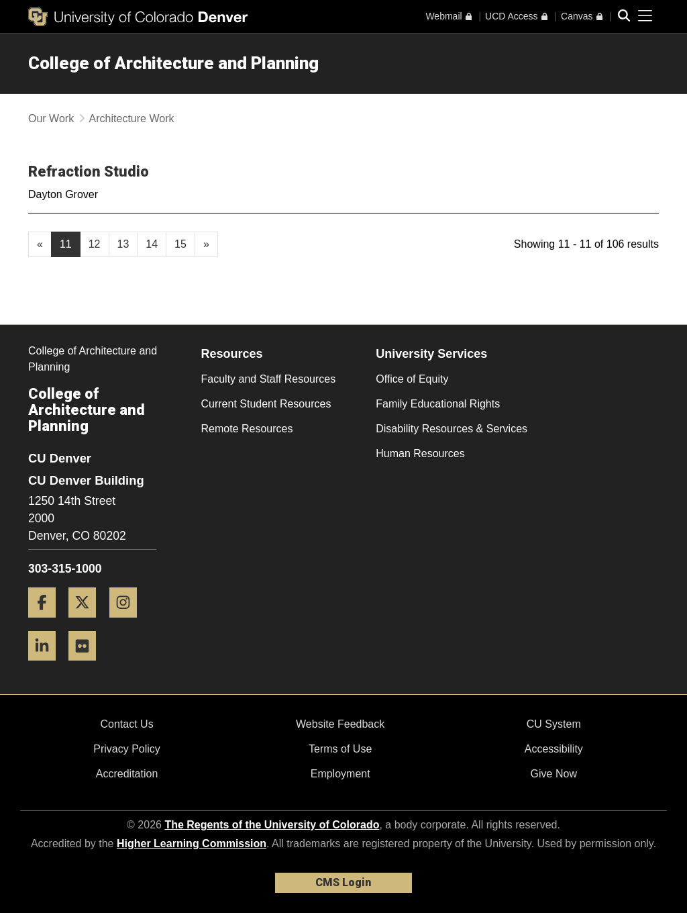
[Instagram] (128, 622)
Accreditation (127, 773)
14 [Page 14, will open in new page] (152, 244)
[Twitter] (87, 622)
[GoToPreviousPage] (40, 244)
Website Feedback (340, 724)
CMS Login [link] (343, 882)
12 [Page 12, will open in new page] (95, 244)
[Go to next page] (206, 244)
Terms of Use (340, 749)
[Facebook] (47, 622)
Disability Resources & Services (451, 428)
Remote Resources (247, 428)
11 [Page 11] (66, 244)
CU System (554, 724)
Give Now (554, 773)
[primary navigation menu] (645, 16)
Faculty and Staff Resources (268, 379)
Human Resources (420, 453)
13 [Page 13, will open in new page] (123, 244)
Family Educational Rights (438, 404)
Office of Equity (412, 379)
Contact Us (126, 724)
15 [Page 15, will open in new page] (180, 244)
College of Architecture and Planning (173, 63)
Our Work (51, 118)
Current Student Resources (266, 404)
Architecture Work (131, 118)
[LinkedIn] (47, 665)
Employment (340, 773)
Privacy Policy (126, 749)
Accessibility (554, 749)
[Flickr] (87, 665)
